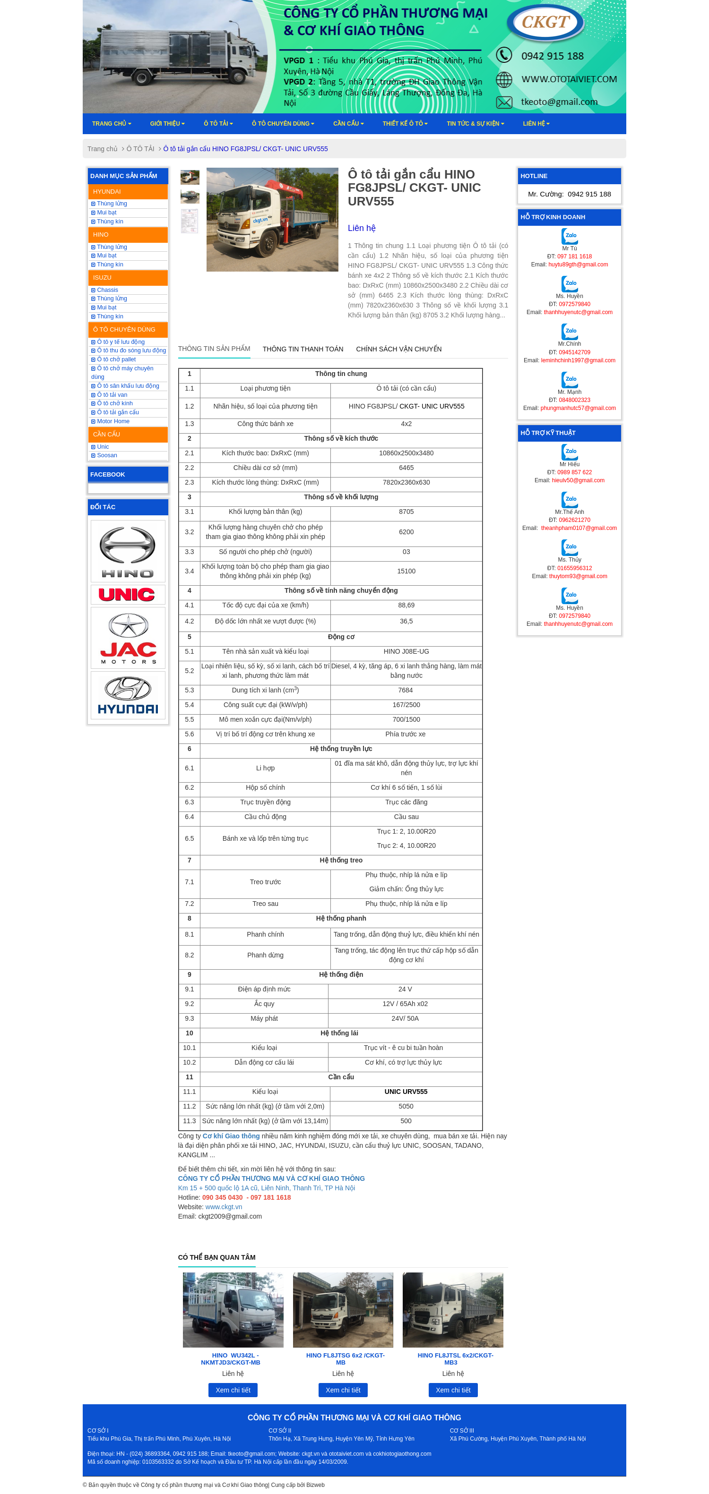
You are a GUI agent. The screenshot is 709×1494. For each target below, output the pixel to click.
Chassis (104, 290)
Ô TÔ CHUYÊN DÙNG (124, 329)
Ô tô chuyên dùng (283, 123)
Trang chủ (111, 123)
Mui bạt (104, 307)
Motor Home (110, 421)
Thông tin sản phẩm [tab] (214, 348)
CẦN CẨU (106, 434)
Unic (100, 447)
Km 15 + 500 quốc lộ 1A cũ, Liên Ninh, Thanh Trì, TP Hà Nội (266, 1188)
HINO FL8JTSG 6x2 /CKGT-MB (345, 1359)
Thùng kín (107, 316)
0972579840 (574, 304)
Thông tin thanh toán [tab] (303, 349)
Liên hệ (536, 123)
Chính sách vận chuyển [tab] (399, 349)
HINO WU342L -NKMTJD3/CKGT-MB (230, 1359)
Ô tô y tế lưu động (118, 342)
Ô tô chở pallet (113, 359)
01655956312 (574, 568)
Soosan (104, 455)
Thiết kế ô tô (405, 123)
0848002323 (574, 400)
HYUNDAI (107, 191)
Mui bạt (104, 212)
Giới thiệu (167, 123)
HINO (101, 234)
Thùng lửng (109, 203)
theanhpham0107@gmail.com (578, 528)
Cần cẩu (348, 123)
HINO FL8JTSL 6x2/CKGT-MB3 (455, 1359)
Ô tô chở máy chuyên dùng (122, 372)
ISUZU (102, 277)
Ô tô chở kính (112, 403)
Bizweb (315, 1485)
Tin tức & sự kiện (475, 123)
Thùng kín (107, 221)
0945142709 (574, 352)
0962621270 (574, 520)
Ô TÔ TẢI (218, 123)
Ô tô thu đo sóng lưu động (128, 350)
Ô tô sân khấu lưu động (125, 386)
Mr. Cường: (569, 194)
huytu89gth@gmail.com (578, 264)
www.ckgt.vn (224, 1207)
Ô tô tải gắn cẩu (115, 412)
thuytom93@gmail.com (578, 576)
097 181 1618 (574, 256)
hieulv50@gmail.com (578, 480)
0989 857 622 (574, 472)
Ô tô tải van (109, 395)
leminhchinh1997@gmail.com (578, 360)
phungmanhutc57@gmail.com (578, 408)
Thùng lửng (109, 298)
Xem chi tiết (233, 1390)
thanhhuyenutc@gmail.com (578, 312)
